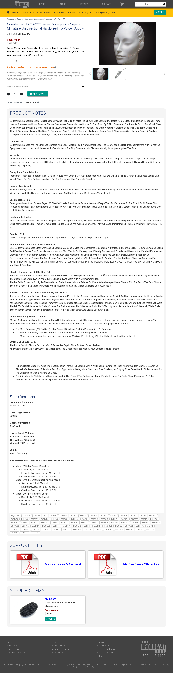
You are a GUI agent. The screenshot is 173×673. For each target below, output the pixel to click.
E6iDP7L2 (150, 529)
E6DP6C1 (64, 519)
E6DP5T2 (14, 519)
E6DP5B (53, 516)
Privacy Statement (105, 652)
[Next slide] (164, 74)
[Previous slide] (90, 74)
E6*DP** (37, 516)
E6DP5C (83, 516)
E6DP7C (24, 522)
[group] (100, 74)
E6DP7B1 (154, 519)
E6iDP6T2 (56, 529)
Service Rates (58, 652)
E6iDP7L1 (139, 529)
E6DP (45, 516)
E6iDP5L (25, 526)
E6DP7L (55, 522)
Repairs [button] (84, 4)
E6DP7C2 (45, 522)
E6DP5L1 (123, 516)
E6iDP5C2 (15, 526)
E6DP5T (143, 516)
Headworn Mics (60, 19)
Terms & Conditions (106, 649)
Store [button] (63, 4)
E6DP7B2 (14, 522)
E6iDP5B (114, 522)
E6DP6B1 (34, 519)
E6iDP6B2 (108, 526)
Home (42, 4)
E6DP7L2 (74, 522)
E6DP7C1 (34, 522)
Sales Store (12, 645)
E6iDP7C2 (119, 529)
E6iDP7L (129, 529)
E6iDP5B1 (125, 522)
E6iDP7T (14, 533)
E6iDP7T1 (24, 533)
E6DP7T (84, 522)
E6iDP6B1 (97, 526)
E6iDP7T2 (35, 533)
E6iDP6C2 (140, 526)
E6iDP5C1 (156, 522)
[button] (130, 4)
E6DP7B (144, 519)
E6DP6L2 (104, 519)
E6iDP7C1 (108, 529)
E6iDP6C (118, 526)
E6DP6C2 (75, 519)
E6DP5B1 (63, 516)
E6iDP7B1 (77, 529)
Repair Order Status (61, 649)
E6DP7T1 (94, 522)
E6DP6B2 (44, 519)
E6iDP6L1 (15, 529)
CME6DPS (27, 516)
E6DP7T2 (104, 522)
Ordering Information (16, 652)
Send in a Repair (59, 645)
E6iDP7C (98, 529)
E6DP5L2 (133, 516)
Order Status (13, 649)
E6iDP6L (150, 526)
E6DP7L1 (64, 522)
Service (55, 642)
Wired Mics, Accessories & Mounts (38, 19)
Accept (160, 12)
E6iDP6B (87, 526)
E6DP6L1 (94, 519)
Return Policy (103, 645)
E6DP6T (114, 519)
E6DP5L (113, 516)
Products (10, 19)
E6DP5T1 (153, 516)
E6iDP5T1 (66, 526)
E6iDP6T (36, 529)
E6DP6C (54, 519)
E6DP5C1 (93, 516)
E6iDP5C (145, 522)
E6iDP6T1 (46, 529)
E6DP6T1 (124, 519)
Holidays (100, 656)
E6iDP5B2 (135, 522)
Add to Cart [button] (38, 94)
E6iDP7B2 (88, 529)
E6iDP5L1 (35, 526)
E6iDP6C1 (129, 526)
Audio (19, 19)
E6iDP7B (66, 529)
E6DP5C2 (103, 516)
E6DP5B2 (73, 516)
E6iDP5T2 (77, 526)
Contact (106, 4)
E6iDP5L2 (46, 526)
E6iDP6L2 (25, 529)
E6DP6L (85, 519)
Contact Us (102, 642)
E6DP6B (24, 519)
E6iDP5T (56, 526)
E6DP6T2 (134, 519)
